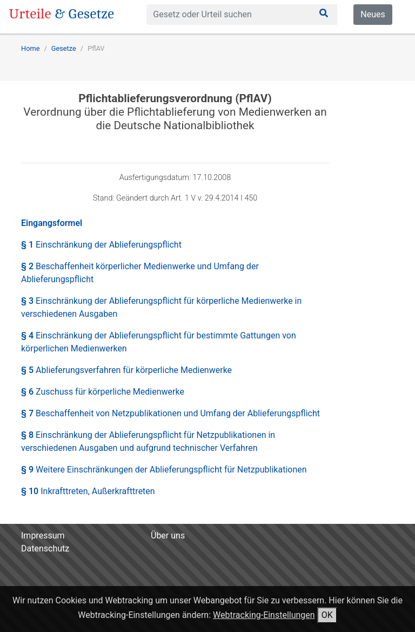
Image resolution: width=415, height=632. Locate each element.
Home (30, 48)
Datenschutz (45, 548)
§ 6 (102, 392)
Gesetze (63, 48)
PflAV (96, 48)
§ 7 (170, 413)
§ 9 (164, 469)
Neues (372, 14)
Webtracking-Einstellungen (264, 615)
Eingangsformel (51, 223)
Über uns (168, 535)
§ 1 (101, 245)
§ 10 (88, 491)
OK (327, 615)
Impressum (43, 535)
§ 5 (126, 370)
